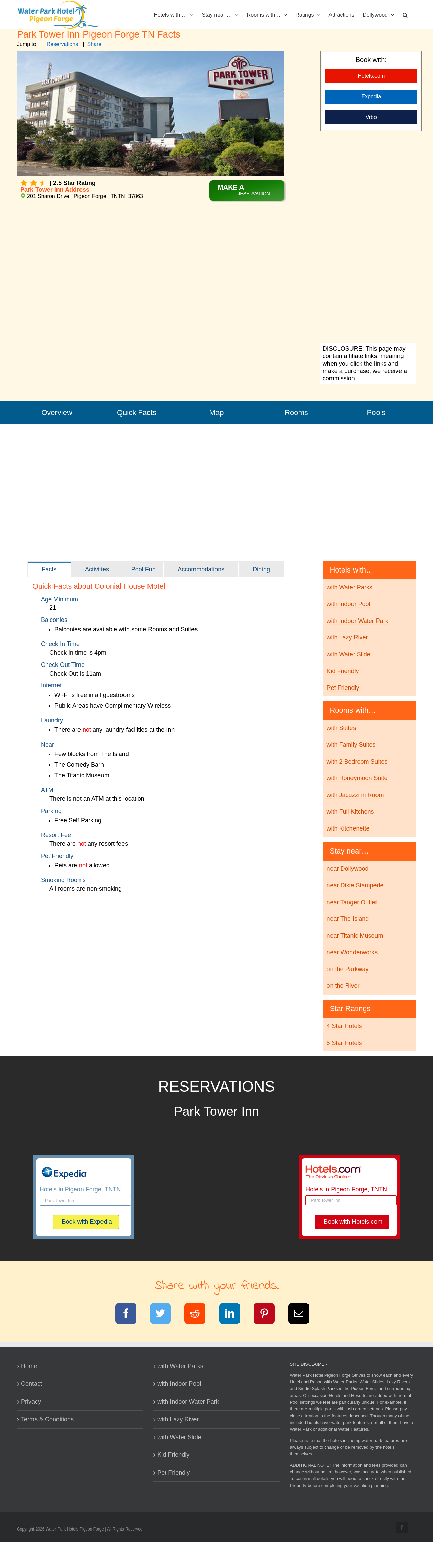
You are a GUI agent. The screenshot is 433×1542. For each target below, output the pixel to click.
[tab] (49, 569)
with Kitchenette (347, 828)
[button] (405, 14)
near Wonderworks (352, 952)
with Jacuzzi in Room (355, 795)
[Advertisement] (368, 237)
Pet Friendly (342, 687)
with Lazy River (347, 637)
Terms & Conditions (47, 1419)
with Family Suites (350, 744)
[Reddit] (199, 1314)
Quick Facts (136, 412)
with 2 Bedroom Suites (356, 761)
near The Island (347, 918)
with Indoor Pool (348, 604)
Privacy (31, 1401)
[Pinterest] (268, 1314)
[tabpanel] (155, 740)
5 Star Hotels (344, 1042)
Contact (31, 1383)
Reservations (62, 44)
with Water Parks (349, 587)
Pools (376, 412)
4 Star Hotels (344, 1026)
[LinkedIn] (234, 1314)
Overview (56, 412)
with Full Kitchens (350, 811)
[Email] (303, 1314)
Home (29, 1366)
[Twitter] (164, 1314)
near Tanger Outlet (351, 902)
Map (216, 412)
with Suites (341, 728)
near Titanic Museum (354, 935)
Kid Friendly (342, 671)
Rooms (296, 412)
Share (94, 44)
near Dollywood (347, 868)
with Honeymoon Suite (356, 778)
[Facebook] (130, 1314)
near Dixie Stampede (354, 885)
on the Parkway (347, 969)
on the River (342, 985)
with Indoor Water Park (357, 620)
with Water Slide (348, 654)
